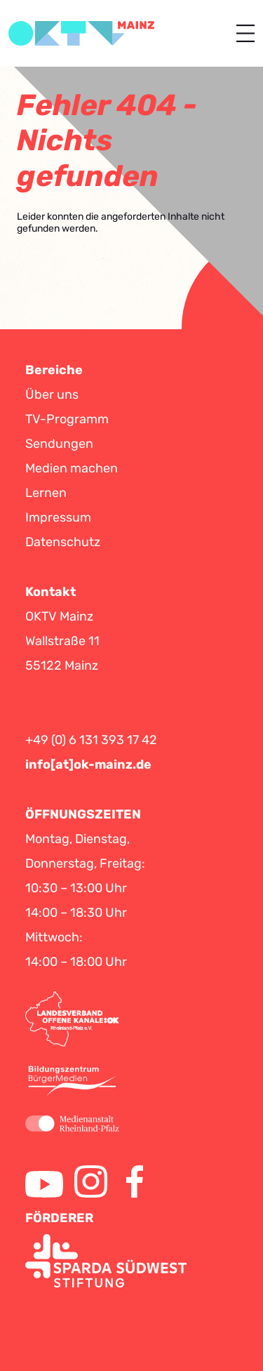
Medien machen (71, 468)
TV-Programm (67, 419)
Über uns (52, 394)
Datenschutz (62, 542)
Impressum (58, 517)
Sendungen (59, 443)
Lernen (46, 493)
